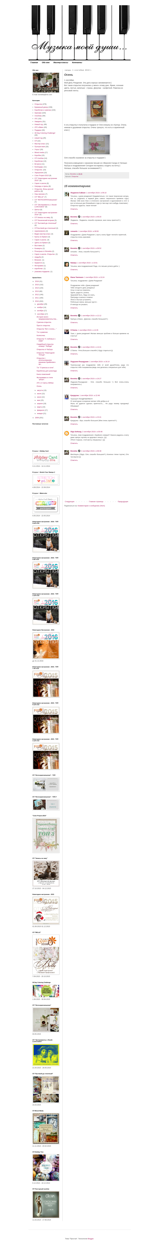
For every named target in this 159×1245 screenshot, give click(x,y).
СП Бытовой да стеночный (45, 228)
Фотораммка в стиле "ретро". (45, 379)
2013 (37, 291)
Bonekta (74, 217)
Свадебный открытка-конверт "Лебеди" (45, 345)
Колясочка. (41, 335)
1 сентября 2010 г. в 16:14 (99, 362)
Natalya (74, 263)
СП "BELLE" (39, 197)
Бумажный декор (41, 107)
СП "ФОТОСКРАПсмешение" (46, 200)
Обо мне (46, 62)
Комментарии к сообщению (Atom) (91, 506)
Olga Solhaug (76, 432)
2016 (37, 281)
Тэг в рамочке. (42, 332)
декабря (40, 304)
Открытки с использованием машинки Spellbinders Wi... (46, 361)
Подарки (38, 130)
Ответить (74, 209)
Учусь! (37, 149)
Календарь (39, 167)
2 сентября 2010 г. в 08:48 (91, 451)
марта (39, 407)
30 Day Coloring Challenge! (45, 133)
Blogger (90, 1239)
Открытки (74, 176)
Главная (34, 62)
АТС (36, 119)
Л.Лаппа (74, 330)
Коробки (38, 155)
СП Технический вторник (44, 220)
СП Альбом (39, 158)
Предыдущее (123, 502)
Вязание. (38, 260)
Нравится (38, 263)
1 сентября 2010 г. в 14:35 (88, 330)
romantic (74, 231)
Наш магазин (40, 194)
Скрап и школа (40, 183)
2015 (37, 285)
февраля (41, 410)
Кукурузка (75, 395)
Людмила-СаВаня (78, 193)
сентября (41, 314)
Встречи (38, 164)
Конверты (38, 248)
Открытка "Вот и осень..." (47, 329)
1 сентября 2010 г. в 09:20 (91, 217)
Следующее (69, 502)
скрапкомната (40, 231)
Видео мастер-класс (43, 234)
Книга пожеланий (43, 374)
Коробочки (39, 161)
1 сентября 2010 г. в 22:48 (90, 395)
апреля (40, 404)
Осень (39, 386)
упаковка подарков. (42, 271)
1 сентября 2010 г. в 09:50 (88, 231)
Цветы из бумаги (41, 243)
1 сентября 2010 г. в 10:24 (94, 277)
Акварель (38, 121)
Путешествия (40, 147)
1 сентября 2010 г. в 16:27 (91, 379)
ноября (40, 307)
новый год (39, 138)
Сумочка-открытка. (44, 322)
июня (39, 397)
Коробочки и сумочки (43, 110)
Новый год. (39, 124)
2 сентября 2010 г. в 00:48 (92, 432)
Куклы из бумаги (41, 237)
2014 (37, 288)
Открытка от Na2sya (45, 349)
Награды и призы (41, 186)
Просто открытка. (43, 325)
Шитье (37, 210)
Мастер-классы (61, 62)
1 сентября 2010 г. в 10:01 (87, 263)
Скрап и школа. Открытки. (45, 254)
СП (36, 141)
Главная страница (96, 502)
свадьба (38, 257)
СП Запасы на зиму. (42, 217)
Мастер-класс (40, 144)
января (40, 413)
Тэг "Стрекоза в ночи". (45, 368)
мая (39, 400)
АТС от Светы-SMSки (45, 383)
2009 (37, 418)
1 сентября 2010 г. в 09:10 (96, 193)
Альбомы (38, 116)
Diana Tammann (77, 277)
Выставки (38, 245)
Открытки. (39, 170)
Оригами (38, 113)
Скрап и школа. (41, 240)
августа (40, 390)
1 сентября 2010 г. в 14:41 (91, 347)
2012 (37, 295)
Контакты (77, 62)
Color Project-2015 (42, 175)
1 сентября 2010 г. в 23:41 (91, 417)
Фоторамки (39, 266)
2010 (37, 301)
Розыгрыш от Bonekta (43, 251)
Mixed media (39, 152)
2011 (37, 298)
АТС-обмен (39, 127)
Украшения (39, 173)
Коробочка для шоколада (47, 371)
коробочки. (39, 268)
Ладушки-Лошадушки (80, 362)
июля (39, 394)
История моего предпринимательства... (47, 318)
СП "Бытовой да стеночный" (46, 223)
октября (40, 311)
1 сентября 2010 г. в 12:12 (91, 316)
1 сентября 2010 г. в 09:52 (91, 248)
